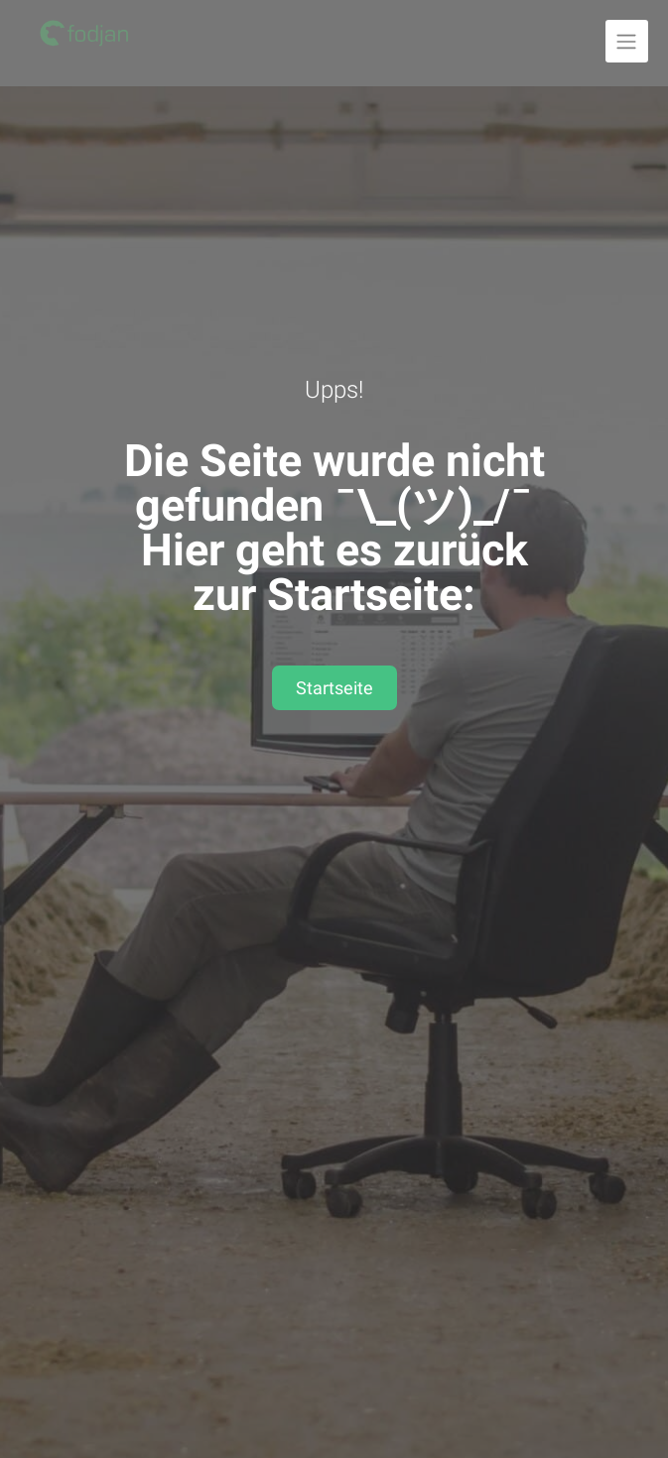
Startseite (334, 687)
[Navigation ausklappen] (626, 41)
